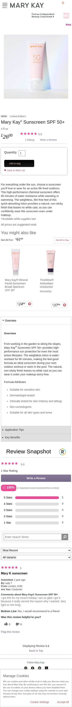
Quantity (10, 152)
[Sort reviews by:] (36, 550)
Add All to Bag (62, 240)
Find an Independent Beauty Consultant (43, 15)
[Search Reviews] (36, 537)
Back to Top (36, 650)
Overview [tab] (10, 320)
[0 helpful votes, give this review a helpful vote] (6, 624)
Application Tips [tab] (14, 429)
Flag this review (10, 631)
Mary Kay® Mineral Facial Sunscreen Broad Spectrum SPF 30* (16, 285)
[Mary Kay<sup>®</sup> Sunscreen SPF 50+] (36, 66)
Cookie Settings (39, 702)
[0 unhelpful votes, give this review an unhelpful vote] (18, 624)
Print (68, 24)
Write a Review (48, 139)
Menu (4, 4)
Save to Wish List (16, 170)
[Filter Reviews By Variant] (36, 557)
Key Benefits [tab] (12, 437)
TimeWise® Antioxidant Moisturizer (47, 283)
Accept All (63, 702)
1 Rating (29, 139)
